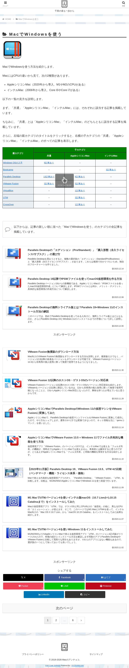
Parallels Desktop (11, 176)
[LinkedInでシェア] (44, 595)
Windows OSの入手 (12, 162)
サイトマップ (96, 655)
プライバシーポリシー (33, 655)
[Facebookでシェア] (64, 578)
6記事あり (80, 176)
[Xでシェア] (23, 578)
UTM (5, 197)
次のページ (64, 609)
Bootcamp (8, 169)
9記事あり (49, 162)
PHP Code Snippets (52, 666)
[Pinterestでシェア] (106, 586)
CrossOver (8, 204)
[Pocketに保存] (23, 586)
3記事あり (111, 169)
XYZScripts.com (77, 666)
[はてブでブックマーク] (106, 578)
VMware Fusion (11, 183)
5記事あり (80, 183)
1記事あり (80, 190)
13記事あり (49, 176)
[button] (85, 595)
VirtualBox (8, 190)
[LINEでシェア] (64, 586)
